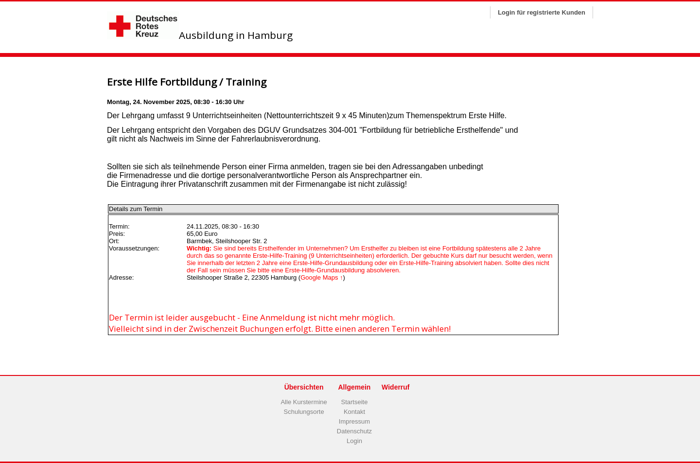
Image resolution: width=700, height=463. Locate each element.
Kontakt (354, 411)
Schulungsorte (304, 411)
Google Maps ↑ (321, 277)
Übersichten (304, 387)
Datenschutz (354, 431)
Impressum (354, 421)
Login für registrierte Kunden (541, 12)
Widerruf (395, 387)
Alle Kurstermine (303, 402)
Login (354, 441)
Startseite (354, 402)
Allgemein (354, 387)
